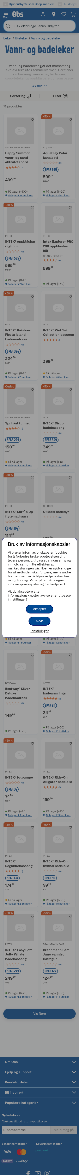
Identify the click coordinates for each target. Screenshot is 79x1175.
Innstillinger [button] (40, 631)
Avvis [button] (39, 621)
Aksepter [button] (39, 609)
